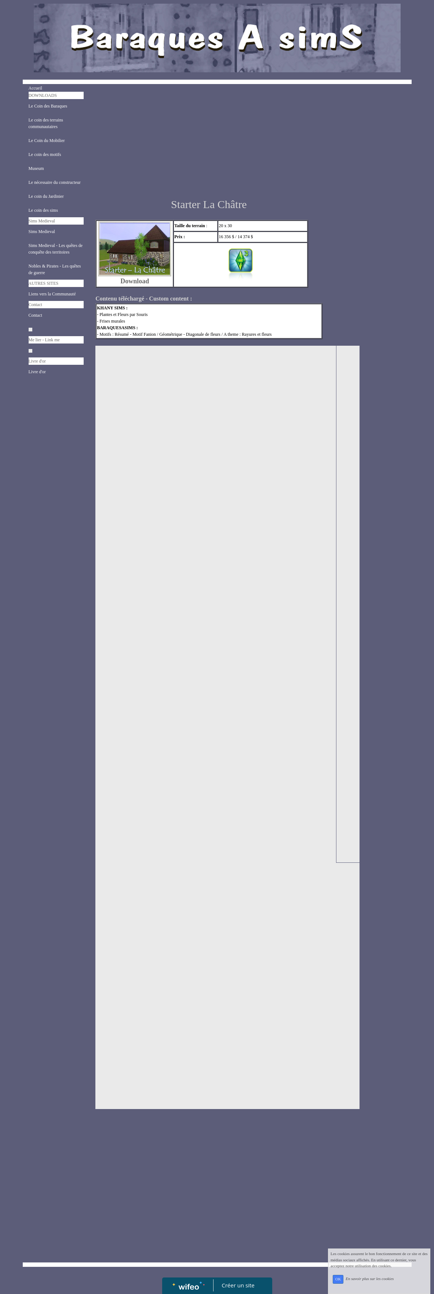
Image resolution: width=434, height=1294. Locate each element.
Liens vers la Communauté (52, 294)
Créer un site (238, 1285)
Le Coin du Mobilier (47, 140)
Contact (35, 304)
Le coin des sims (43, 210)
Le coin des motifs (45, 154)
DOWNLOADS (43, 95)
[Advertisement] (208, 142)
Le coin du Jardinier (46, 196)
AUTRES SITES (44, 283)
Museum (36, 168)
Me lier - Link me (44, 339)
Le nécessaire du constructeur (55, 182)
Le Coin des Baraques (48, 106)
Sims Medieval (42, 220)
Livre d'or (37, 361)
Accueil (35, 88)
